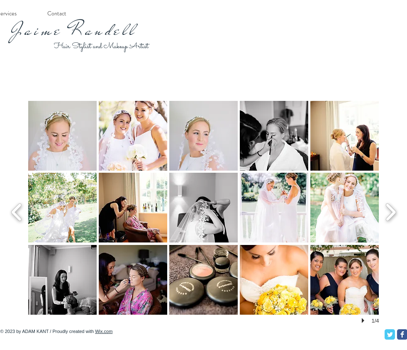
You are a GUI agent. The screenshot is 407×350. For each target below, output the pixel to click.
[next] (390, 211)
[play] (364, 320)
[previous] (16, 211)
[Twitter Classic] (390, 334)
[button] (62, 136)
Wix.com (103, 331)
